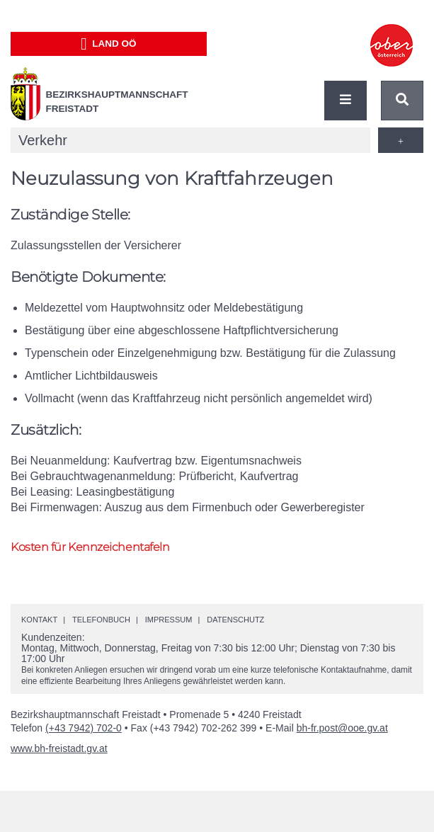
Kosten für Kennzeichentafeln (90, 547)
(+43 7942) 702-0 (83, 728)
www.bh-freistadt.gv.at (59, 748)
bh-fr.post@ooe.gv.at (342, 728)
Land (109, 43)
